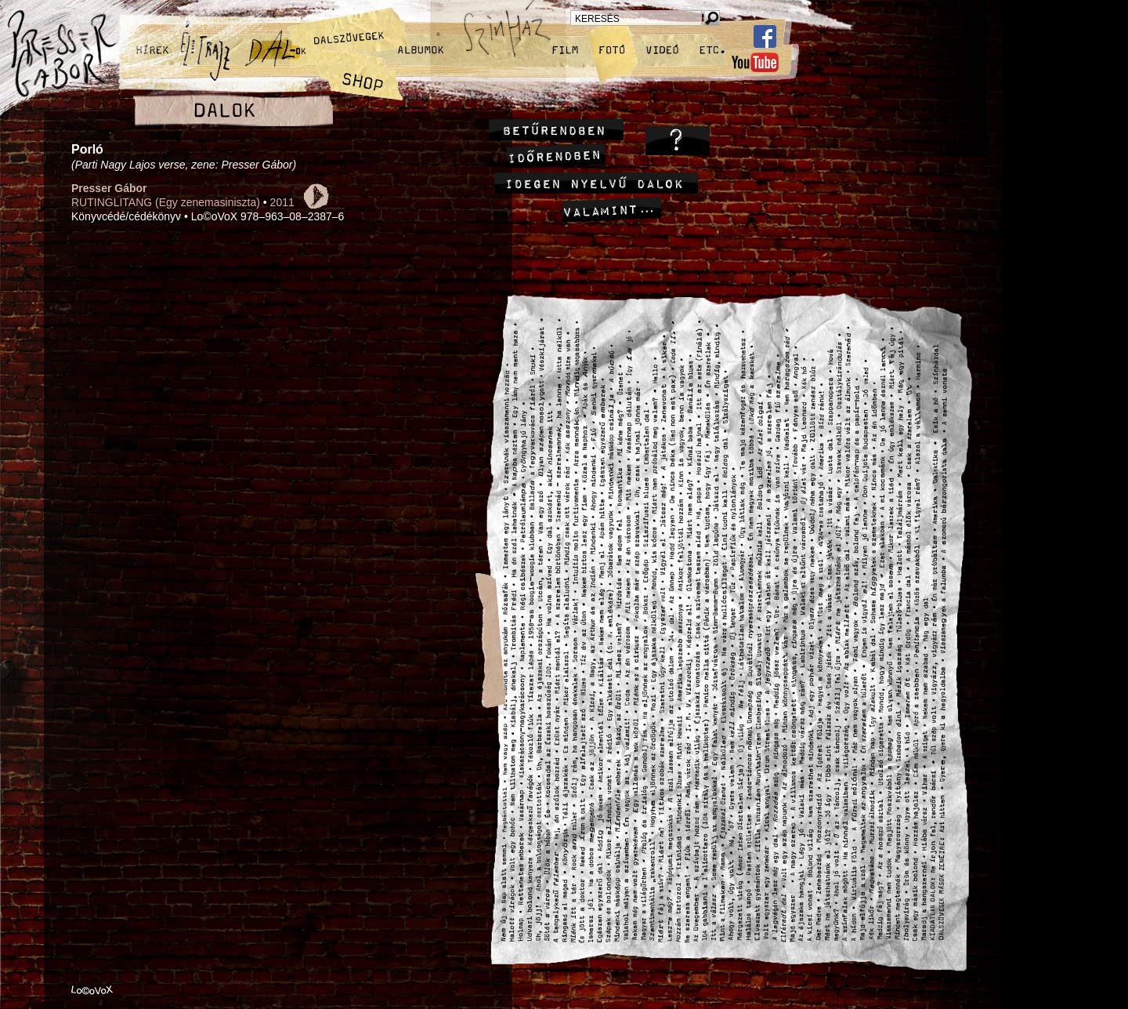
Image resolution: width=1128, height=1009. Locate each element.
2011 (282, 202)
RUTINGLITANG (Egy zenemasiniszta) (165, 202)
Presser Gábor (109, 188)
